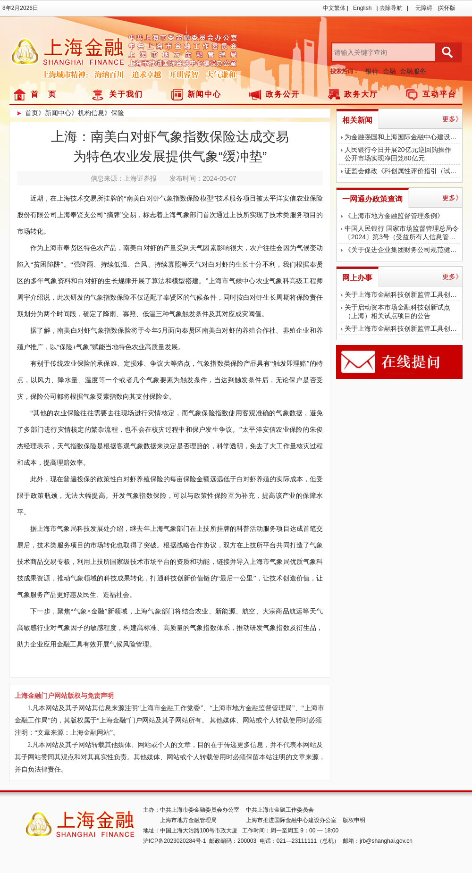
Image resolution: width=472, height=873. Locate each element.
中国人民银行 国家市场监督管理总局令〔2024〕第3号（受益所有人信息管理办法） (402, 233)
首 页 (44, 94)
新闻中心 (204, 94)
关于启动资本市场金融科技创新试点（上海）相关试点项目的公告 (397, 311)
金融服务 (413, 71)
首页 (31, 113)
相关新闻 (357, 120)
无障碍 (423, 8)
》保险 (114, 113)
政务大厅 (361, 94)
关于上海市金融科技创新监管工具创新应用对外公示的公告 (402, 328)
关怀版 (446, 8)
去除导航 (390, 8)
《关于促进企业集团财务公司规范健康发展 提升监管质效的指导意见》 (402, 249)
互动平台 (439, 94)
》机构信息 (87, 113)
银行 (372, 71)
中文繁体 (334, 8)
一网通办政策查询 (372, 199)
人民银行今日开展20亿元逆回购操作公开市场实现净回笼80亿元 (398, 154)
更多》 (452, 119)
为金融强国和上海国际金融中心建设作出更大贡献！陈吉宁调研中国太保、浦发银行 (402, 137)
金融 (389, 71)
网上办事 (357, 278)
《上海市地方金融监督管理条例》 (394, 215)
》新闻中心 (54, 113)
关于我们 (126, 94)
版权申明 (354, 820)
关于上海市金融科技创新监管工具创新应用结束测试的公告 (402, 294)
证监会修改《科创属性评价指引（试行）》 (402, 171)
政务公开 (283, 94)
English (362, 8)
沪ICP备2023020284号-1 (174, 841)
